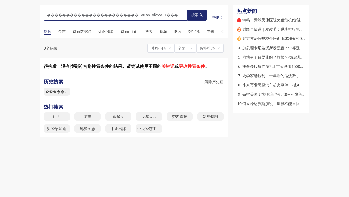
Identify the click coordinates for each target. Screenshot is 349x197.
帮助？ (218, 17)
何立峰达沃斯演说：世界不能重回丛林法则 (278, 103)
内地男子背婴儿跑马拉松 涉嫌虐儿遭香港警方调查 (284, 57)
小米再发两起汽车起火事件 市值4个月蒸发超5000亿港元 (290, 85)
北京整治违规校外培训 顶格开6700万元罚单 (279, 38)
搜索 (197, 15)
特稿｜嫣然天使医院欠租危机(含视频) (274, 19)
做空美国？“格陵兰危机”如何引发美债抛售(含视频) (284, 94)
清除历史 (214, 81)
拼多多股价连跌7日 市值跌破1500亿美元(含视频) (283, 66)
